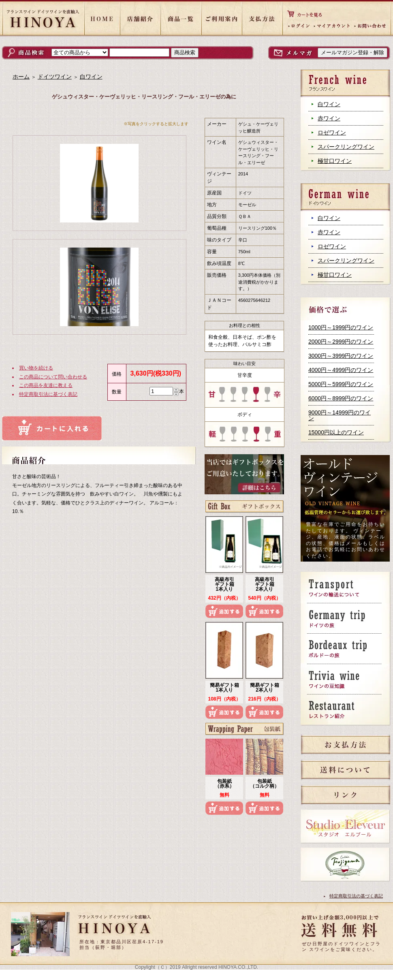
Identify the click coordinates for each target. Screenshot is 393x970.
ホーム (21, 76)
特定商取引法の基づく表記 (356, 895)
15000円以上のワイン (336, 432)
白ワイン (329, 104)
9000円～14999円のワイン (339, 415)
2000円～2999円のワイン (340, 341)
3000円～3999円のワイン (340, 356)
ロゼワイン (332, 132)
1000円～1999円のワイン (340, 327)
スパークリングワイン (346, 146)
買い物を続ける (36, 368)
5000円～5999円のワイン (340, 384)
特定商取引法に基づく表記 (48, 394)
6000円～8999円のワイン (340, 398)
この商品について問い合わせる (53, 377)
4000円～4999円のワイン (340, 370)
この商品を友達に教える (46, 385)
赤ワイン (329, 118)
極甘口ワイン (335, 161)
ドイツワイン (55, 76)
